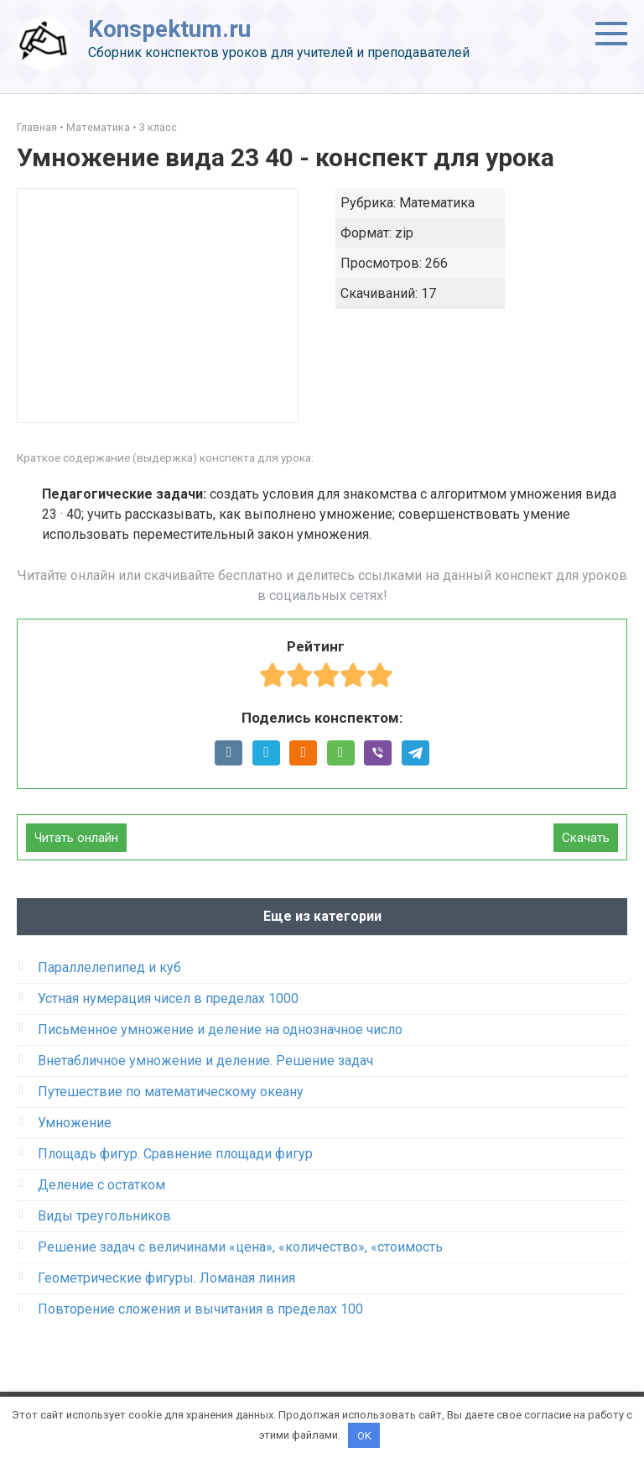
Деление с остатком (101, 1185)
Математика (98, 127)
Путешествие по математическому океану (171, 1092)
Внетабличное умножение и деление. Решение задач (205, 1061)
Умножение (75, 1123)
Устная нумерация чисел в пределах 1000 (168, 998)
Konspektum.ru (169, 29)
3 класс (158, 127)
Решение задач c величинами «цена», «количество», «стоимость (240, 1247)
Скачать (586, 837)
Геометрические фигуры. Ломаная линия (166, 1278)
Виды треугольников (104, 1216)
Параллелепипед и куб (109, 967)
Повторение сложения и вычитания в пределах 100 (200, 1309)
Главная (37, 127)
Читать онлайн (76, 837)
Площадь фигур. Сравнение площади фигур (175, 1154)
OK (364, 1435)
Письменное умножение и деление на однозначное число (220, 1029)
